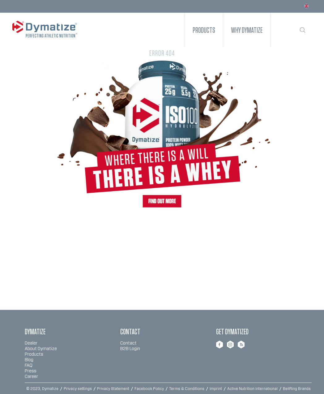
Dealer (31, 343)
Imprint (216, 389)
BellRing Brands (297, 389)
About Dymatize (41, 349)
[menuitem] (204, 30)
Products (34, 354)
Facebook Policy (149, 389)
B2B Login (130, 349)
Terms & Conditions (187, 389)
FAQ (28, 365)
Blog (29, 360)
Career (31, 377)
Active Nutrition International (253, 389)
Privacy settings (78, 389)
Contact (128, 343)
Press (30, 371)
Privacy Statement (113, 389)
